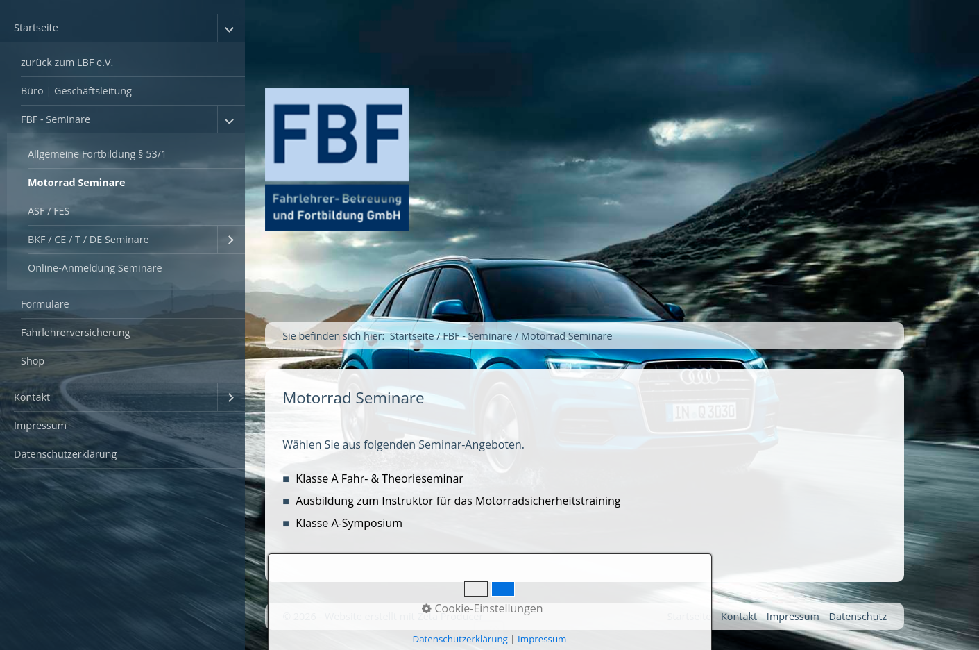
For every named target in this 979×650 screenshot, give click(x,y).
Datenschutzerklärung (65, 453)
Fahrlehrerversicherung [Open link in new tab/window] (75, 332)
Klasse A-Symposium (349, 523)
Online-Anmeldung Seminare (95, 267)
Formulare (45, 303)
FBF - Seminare (55, 119)
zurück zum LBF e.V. (67, 62)
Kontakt (32, 396)
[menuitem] (122, 198)
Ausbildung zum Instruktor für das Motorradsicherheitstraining (458, 500)
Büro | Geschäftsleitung (76, 90)
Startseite (36, 27)
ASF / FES (49, 210)
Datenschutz (858, 616)
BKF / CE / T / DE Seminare (88, 239)
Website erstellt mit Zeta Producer (404, 616)
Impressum (40, 425)
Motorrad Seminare (76, 182)
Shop (32, 360)
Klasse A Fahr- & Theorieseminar (379, 478)
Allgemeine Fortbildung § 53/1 (97, 153)
